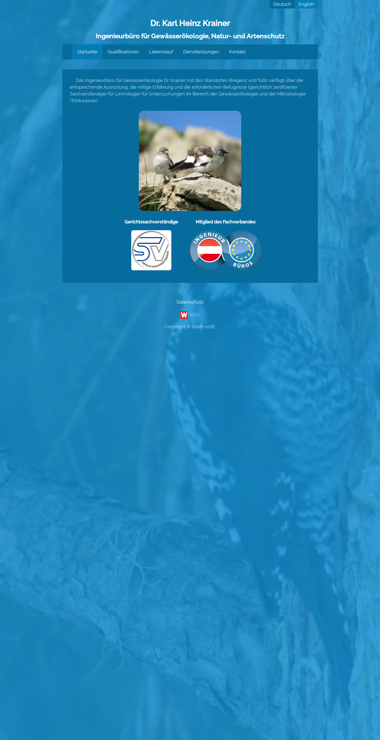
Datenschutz (190, 302)
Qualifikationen (123, 51)
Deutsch (282, 4)
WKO (190, 314)
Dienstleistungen (201, 51)
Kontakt (237, 51)
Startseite (87, 51)
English (306, 4)
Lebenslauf (161, 51)
